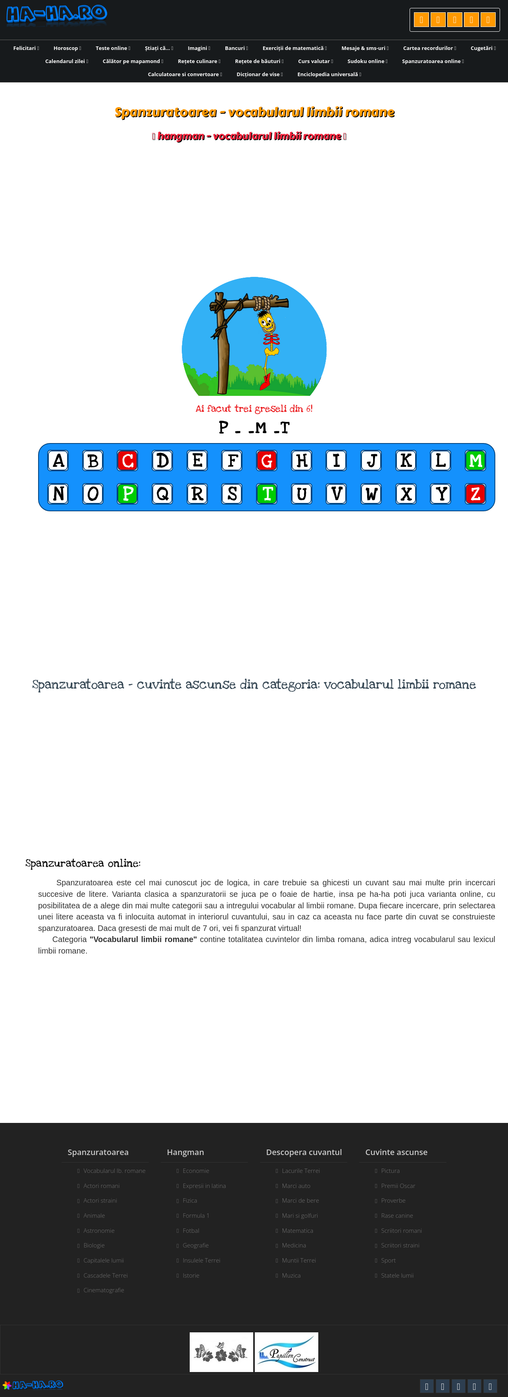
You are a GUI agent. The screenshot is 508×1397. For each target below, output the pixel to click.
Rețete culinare (199, 61)
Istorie (184, 1275)
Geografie (189, 1245)
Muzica (298, 1275)
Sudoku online (368, 61)
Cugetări (483, 48)
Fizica (183, 1200)
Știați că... (159, 48)
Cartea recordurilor (429, 48)
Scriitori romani (408, 1230)
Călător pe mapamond (133, 61)
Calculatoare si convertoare (185, 74)
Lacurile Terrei (308, 1170)
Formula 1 (189, 1215)
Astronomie (92, 1230)
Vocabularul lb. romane (108, 1170)
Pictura (397, 1170)
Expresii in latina (197, 1186)
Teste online (113, 48)
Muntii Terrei (306, 1260)
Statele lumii (404, 1275)
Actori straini (94, 1200)
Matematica (304, 1230)
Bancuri (236, 48)
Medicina (301, 1245)
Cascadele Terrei (99, 1275)
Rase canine (403, 1215)
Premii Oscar (405, 1186)
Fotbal (184, 1230)
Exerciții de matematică (295, 48)
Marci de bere (307, 1200)
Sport (395, 1260)
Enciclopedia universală (329, 74)
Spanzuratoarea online (433, 61)
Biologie (87, 1245)
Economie (189, 1170)
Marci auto (303, 1186)
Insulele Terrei (195, 1260)
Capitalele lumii (97, 1260)
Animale (87, 1215)
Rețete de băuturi (259, 61)
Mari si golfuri (307, 1215)
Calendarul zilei (66, 61)
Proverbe (400, 1200)
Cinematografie (97, 1290)
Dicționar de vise (260, 74)
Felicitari (26, 48)
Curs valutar (315, 61)
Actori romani (95, 1186)
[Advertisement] (254, 209)
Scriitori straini (407, 1245)
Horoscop (67, 48)
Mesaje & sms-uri (365, 48)
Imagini (199, 48)
